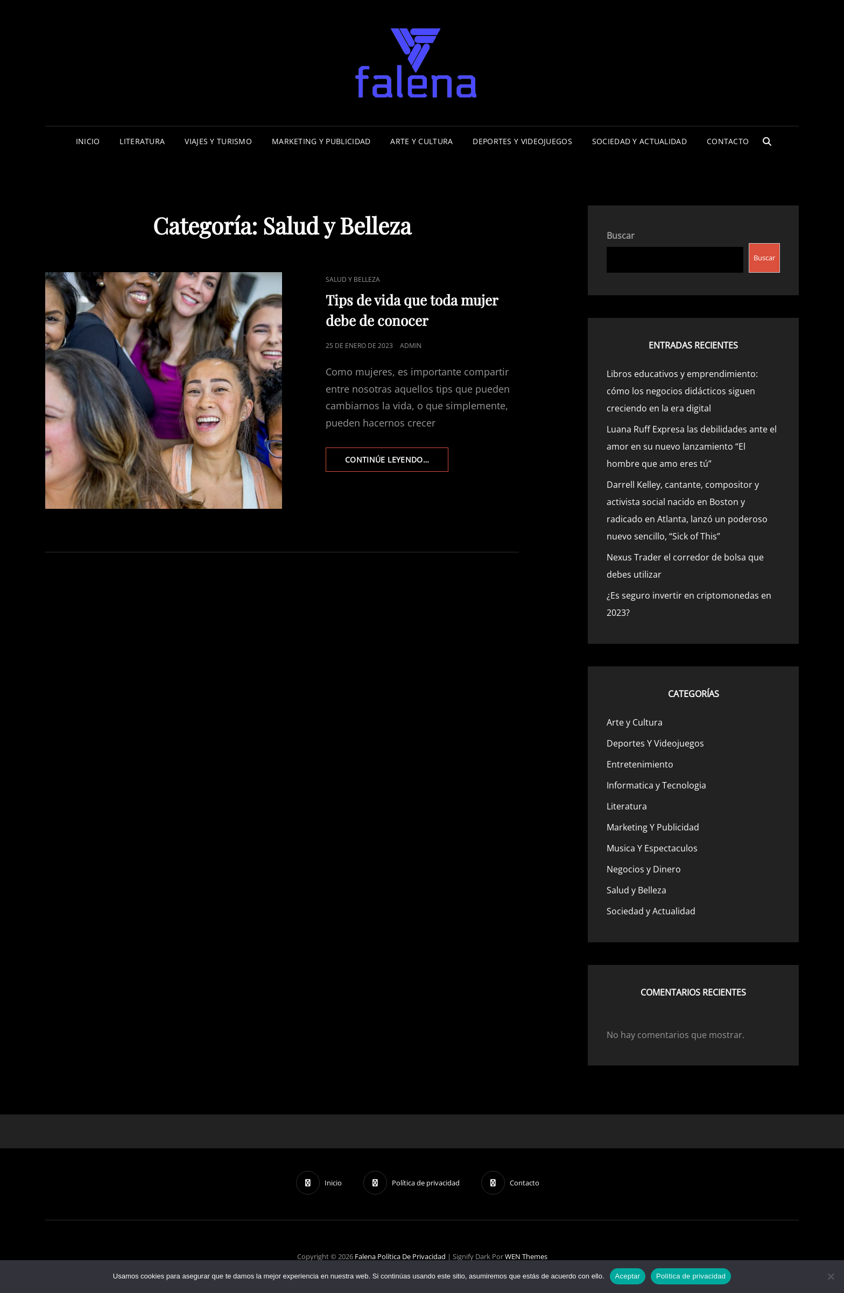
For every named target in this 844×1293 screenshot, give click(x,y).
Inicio (88, 141)
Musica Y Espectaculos (652, 848)
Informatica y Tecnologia (656, 785)
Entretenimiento (640, 764)
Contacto (728, 141)
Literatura (142, 141)
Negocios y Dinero (644, 869)
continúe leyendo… (396, 462)
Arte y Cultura (421, 141)
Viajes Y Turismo (218, 141)
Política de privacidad (411, 1256)
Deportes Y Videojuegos (522, 141)
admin (410, 345)
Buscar (621, 235)
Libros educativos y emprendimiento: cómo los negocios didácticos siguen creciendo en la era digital (682, 391)
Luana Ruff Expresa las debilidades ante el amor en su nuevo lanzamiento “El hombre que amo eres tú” (692, 446)
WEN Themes (526, 1256)
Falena (365, 1256)
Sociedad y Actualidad (639, 141)
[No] (830, 1276)
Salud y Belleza (353, 279)
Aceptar (628, 1276)
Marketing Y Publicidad (321, 141)
